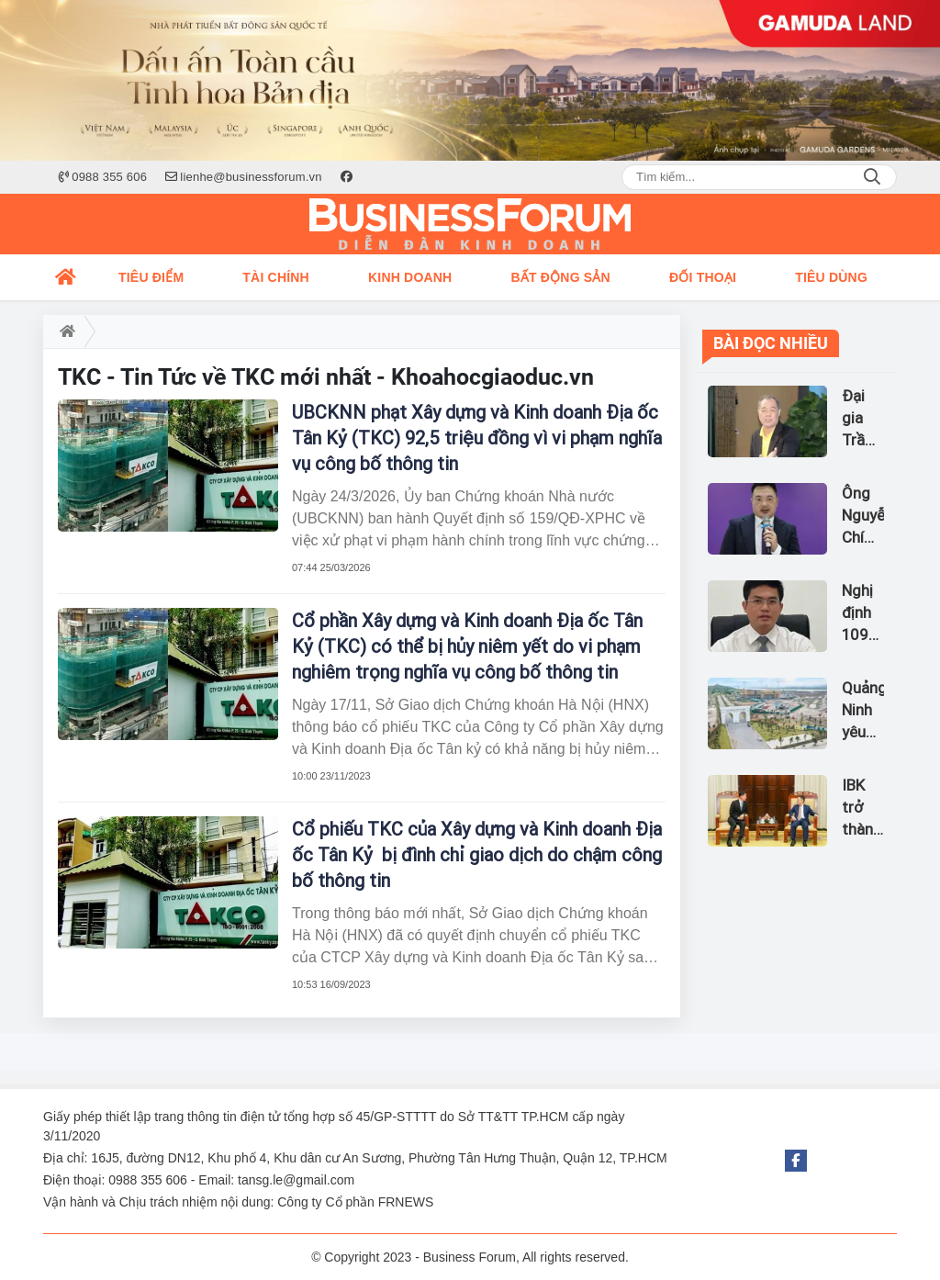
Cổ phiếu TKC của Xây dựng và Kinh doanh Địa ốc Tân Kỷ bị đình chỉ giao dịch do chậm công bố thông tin (477, 855)
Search (872, 177)
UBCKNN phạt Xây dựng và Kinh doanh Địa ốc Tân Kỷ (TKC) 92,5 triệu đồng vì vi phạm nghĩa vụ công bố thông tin (477, 438)
